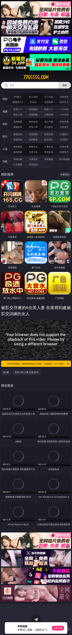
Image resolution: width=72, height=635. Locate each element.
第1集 (6, 372)
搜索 (64, 85)
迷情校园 (17, 151)
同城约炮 (17, 159)
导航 (4, 161)
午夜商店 (33, 159)
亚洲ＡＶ (17, 109)
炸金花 (33, 102)
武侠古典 (64, 146)
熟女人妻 (17, 114)
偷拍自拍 (33, 121)
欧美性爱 (64, 121)
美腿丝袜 (17, 139)
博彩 (4, 99)
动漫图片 (64, 134)
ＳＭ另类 (64, 114)
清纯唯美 (33, 139)
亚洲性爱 (17, 121)
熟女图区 (48, 139)
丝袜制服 (33, 114)
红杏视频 (17, 164)
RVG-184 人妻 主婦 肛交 (26, 372)
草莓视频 (48, 159)
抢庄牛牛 (64, 102)
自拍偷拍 (33, 109)
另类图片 (64, 139)
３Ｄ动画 (64, 109)
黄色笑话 (48, 151)
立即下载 (58, 628)
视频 (4, 111)
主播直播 (48, 114)
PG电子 (18, 96)
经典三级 (33, 127)
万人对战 (48, 96)
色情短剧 (33, 164)
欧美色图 (48, 134)
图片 (4, 136)
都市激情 (17, 146)
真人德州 (33, 96)
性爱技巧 (64, 151)
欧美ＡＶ (48, 109)
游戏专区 (64, 96)
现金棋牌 (48, 102)
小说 (4, 149)
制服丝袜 (17, 127)
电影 (4, 124)
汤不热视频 (64, 159)
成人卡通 (48, 121)
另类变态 (64, 127)
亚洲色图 (33, 134)
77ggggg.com (36, 77)
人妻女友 (48, 146)
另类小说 (33, 151)
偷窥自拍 (17, 134)
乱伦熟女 (48, 127)
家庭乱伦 (33, 146)
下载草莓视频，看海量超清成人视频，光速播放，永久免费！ (37, 364)
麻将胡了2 (18, 102)
